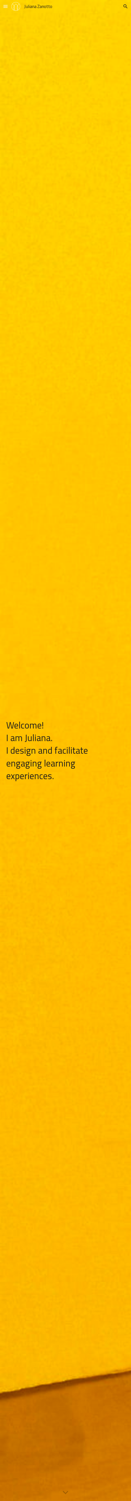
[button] (5, 6)
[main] (65, 750)
